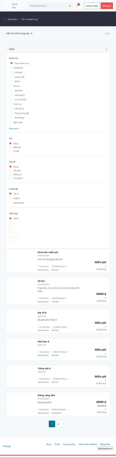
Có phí (16, 152)
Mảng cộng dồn (46, 396)
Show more (14, 130)
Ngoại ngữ (18, 123)
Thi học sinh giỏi (21, 114)
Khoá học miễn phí (48, 253)
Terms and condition (87, 445)
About (49, 445)
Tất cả (15, 145)
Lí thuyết (18, 73)
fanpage (7, 447)
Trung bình (18, 179)
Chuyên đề (19, 78)
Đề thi (17, 82)
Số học (41, 282)
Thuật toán (18, 69)
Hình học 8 (43, 342)
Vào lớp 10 (19, 110)
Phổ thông (19, 119)
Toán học (17, 105)
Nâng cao (17, 175)
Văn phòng (19, 96)
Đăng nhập (92, 6)
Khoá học (12, 20)
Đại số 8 (42, 313)
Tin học (16, 87)
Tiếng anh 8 (44, 369)
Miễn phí (17, 148)
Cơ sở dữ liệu (20, 101)
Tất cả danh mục (21, 64)
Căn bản (17, 171)
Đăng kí (107, 6)
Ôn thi (57, 445)
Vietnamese (18, 204)
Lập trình (18, 91)
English (16, 199)
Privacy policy (69, 445)
